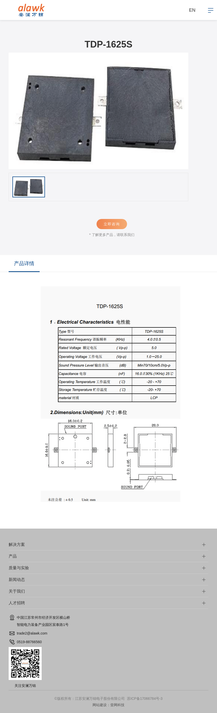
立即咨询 (116, 224)
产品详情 (24, 263)
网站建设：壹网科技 (108, 705)
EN (192, 10)
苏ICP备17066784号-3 (145, 698)
